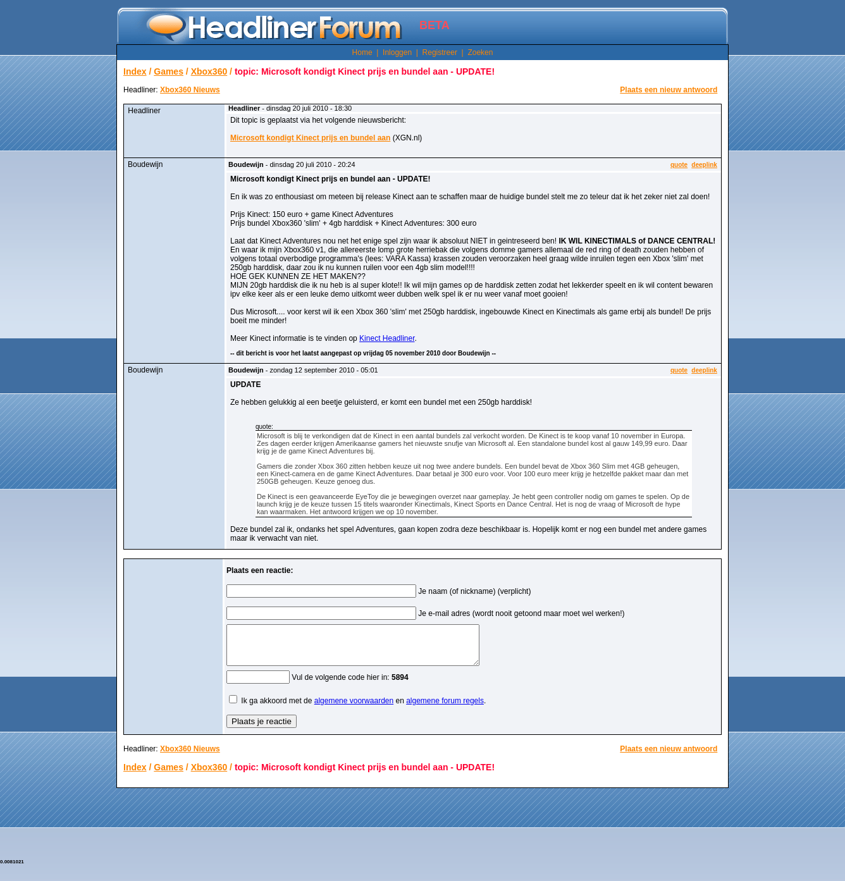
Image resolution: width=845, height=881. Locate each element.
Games (168, 71)
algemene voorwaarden (353, 708)
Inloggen (397, 52)
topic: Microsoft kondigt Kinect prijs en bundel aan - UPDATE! (365, 71)
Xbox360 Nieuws (190, 89)
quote (679, 164)
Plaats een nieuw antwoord (668, 89)
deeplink (704, 164)
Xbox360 (209, 71)
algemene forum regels (445, 708)
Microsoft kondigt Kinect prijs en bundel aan (310, 137)
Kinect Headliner (386, 338)
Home (362, 52)
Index (135, 71)
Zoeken (480, 52)
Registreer (439, 52)
